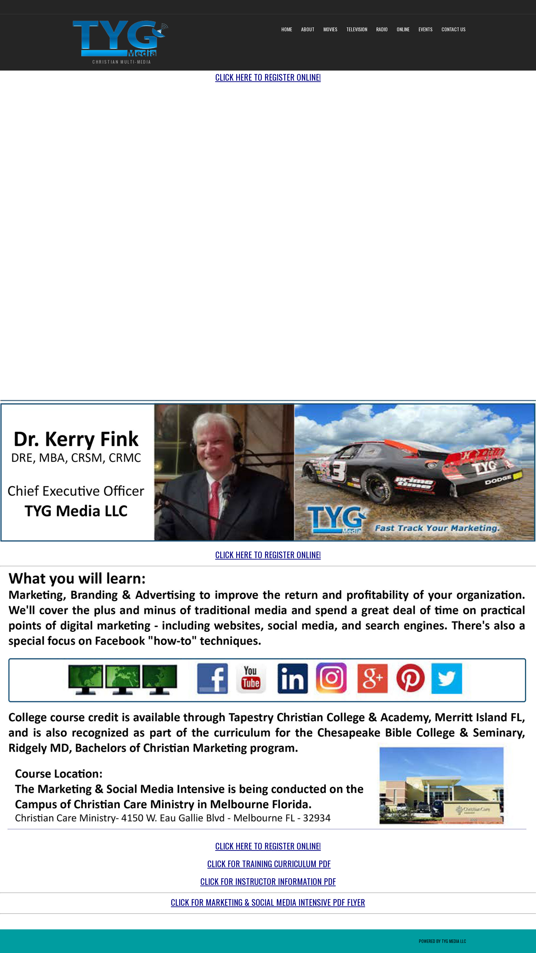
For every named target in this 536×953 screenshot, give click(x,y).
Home (286, 29)
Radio (382, 29)
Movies (330, 29)
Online (403, 29)
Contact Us (453, 29)
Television (356, 29)
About (307, 29)
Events (425, 29)
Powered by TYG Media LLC (442, 941)
